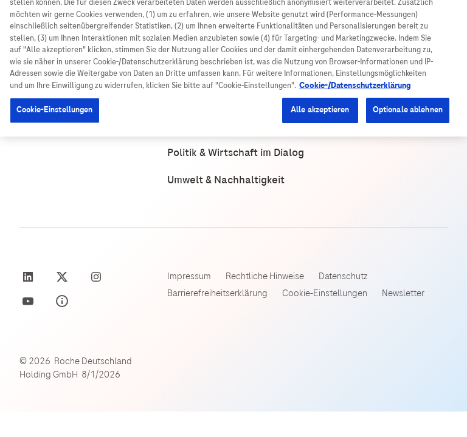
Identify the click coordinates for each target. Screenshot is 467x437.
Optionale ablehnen (408, 159)
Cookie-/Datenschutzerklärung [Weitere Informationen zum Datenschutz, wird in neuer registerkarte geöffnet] (355, 135)
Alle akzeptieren (320, 159)
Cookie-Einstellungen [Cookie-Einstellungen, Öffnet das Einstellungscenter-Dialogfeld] (54, 159)
